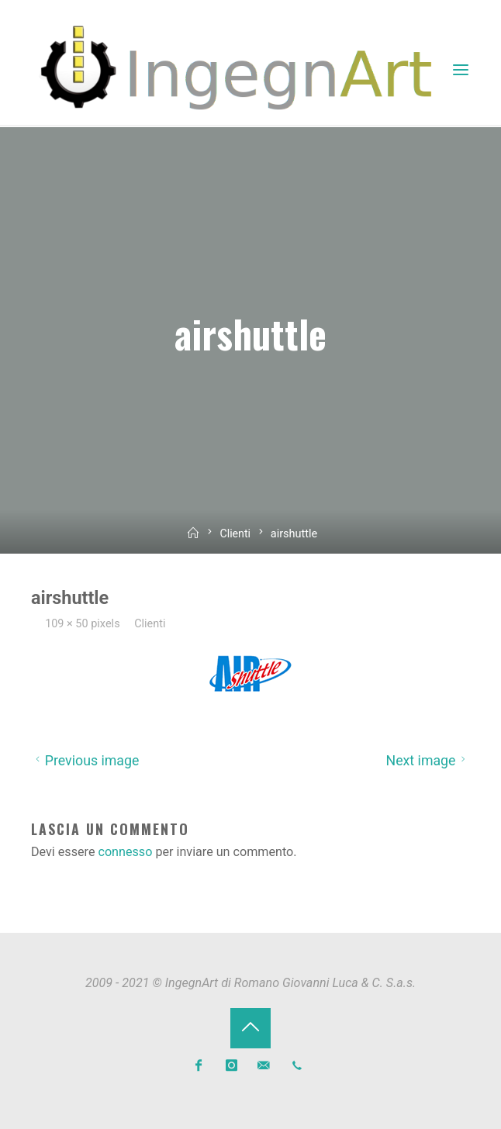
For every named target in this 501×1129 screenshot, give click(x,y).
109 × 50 (69, 623)
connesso (125, 851)
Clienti (235, 533)
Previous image (85, 760)
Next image (428, 760)
